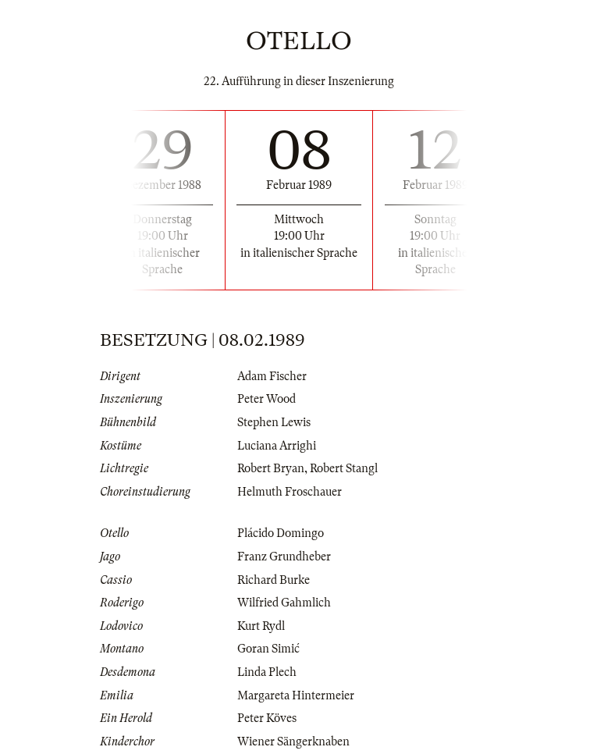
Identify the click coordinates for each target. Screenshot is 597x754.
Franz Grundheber (284, 556)
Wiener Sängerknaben (293, 741)
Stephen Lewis (274, 422)
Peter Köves (267, 718)
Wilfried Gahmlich (284, 602)
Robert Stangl (344, 468)
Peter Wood (266, 399)
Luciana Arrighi (276, 445)
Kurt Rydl (261, 626)
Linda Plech (267, 672)
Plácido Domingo (280, 533)
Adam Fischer (272, 376)
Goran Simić (268, 648)
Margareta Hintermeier (295, 695)
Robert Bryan (270, 468)
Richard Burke (273, 580)
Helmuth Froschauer (289, 491)
